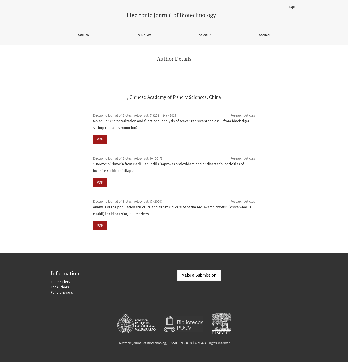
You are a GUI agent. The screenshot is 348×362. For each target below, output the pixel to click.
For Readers (60, 282)
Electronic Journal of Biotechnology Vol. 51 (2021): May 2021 (134, 115)
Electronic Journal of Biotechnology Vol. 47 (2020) (127, 202)
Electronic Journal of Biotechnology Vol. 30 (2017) (127, 158)
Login (292, 7)
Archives (145, 35)
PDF (100, 139)
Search (264, 35)
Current (84, 35)
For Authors (60, 287)
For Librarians (62, 292)
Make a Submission (199, 275)
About (204, 35)
